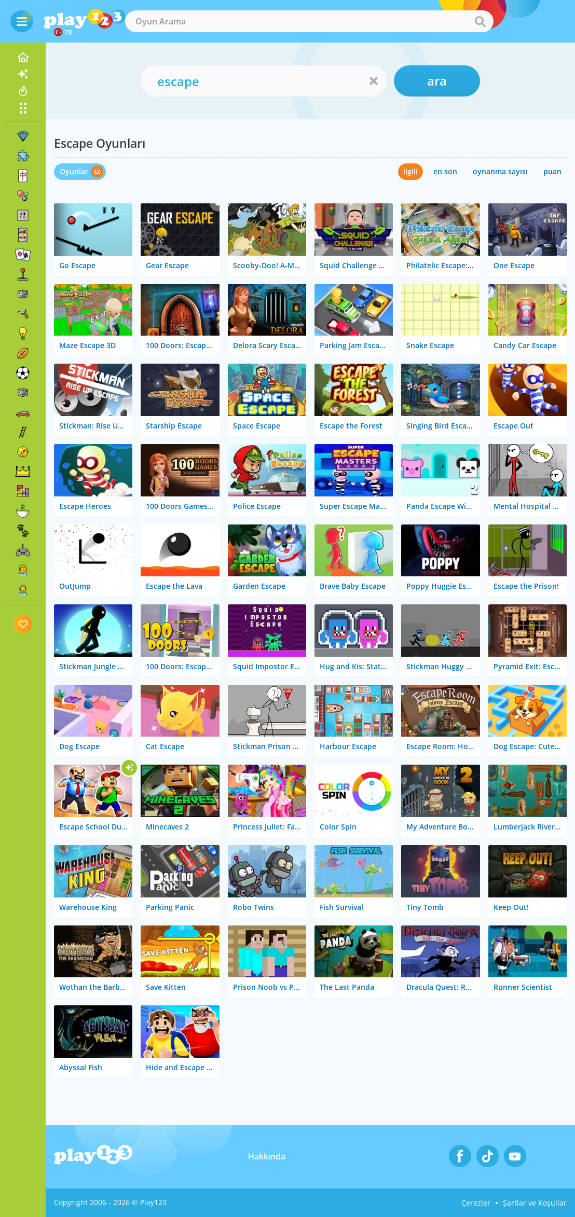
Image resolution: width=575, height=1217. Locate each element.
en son (445, 171)
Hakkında (266, 1156)
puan (552, 171)
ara (437, 80)
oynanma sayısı (500, 171)
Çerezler (475, 1203)
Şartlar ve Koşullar (535, 1203)
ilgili (410, 171)
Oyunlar (74, 171)
